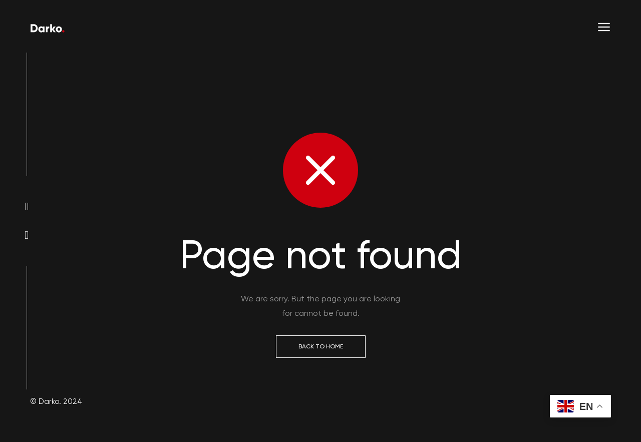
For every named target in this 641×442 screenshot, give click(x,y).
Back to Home (320, 346)
